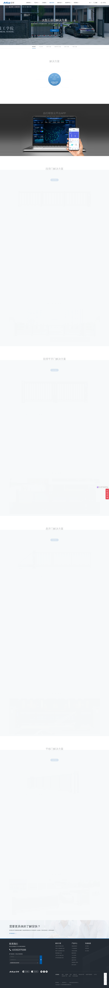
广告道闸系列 (74, 948)
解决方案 (17, 6)
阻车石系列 (74, 964)
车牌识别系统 (74, 950)
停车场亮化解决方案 (59, 957)
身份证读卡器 (81, 974)
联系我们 (57, 982)
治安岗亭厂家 (64, 976)
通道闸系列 (74, 957)
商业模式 (34, 46)
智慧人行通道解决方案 (59, 948)
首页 (12, 6)
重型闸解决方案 (58, 953)
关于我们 (87, 946)
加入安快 (87, 950)
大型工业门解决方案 (26, 6)
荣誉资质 (87, 948)
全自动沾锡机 (75, 976)
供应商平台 (64, 982)
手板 (71, 974)
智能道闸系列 (74, 946)
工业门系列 (74, 955)
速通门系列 (74, 960)
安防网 (66, 974)
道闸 (62, 974)
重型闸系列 (74, 953)
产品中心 (74, 943)
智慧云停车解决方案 (59, 946)
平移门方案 (74, 46)
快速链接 (88, 943)
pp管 (70, 976)
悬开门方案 (66, 46)
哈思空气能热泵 (89, 974)
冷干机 (95, 974)
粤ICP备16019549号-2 (73, 982)
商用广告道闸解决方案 (59, 950)
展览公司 (75, 974)
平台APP (41, 46)
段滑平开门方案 (58, 46)
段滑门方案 (48, 46)
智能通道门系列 (75, 962)
